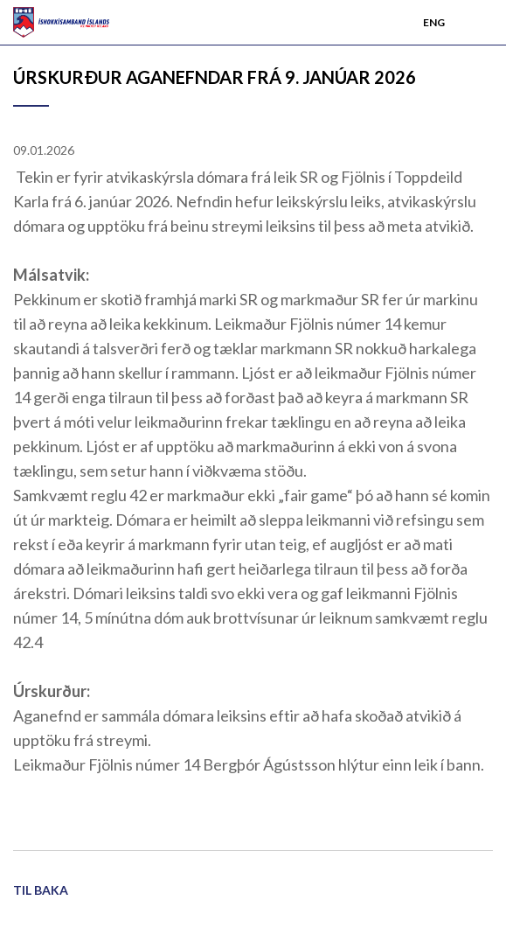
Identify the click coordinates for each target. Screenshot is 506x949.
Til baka (40, 890)
